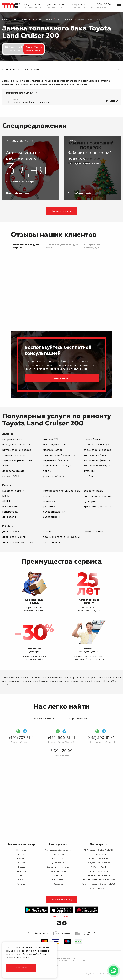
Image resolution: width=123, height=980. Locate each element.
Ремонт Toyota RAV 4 (98, 888)
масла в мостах (53, 450)
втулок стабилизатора (16, 450)
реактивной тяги (53, 476)
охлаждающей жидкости (59, 455)
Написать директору (61, 899)
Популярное (98, 844)
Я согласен (21, 968)
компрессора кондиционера (61, 491)
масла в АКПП (11, 476)
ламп (5, 466)
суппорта (90, 501)
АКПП (6, 501)
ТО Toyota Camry (98, 854)
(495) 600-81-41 (55, 4)
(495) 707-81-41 (32, 4)
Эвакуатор (58, 884)
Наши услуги (58, 844)
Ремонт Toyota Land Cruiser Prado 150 (98, 884)
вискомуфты (10, 506)
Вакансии (21, 880)
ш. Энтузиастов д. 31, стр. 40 (82, 7)
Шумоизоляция (93, 531)
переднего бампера (56, 460)
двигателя (9, 517)
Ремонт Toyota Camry (98, 871)
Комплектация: (11, 69)
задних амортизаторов (17, 460)
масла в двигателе (55, 444)
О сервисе (21, 850)
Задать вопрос (61, 378)
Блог (21, 876)
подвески (49, 501)
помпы (47, 471)
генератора (10, 512)
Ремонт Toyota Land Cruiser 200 (98, 880)
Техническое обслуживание (58, 850)
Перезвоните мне (78, 718)
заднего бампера (13, 455)
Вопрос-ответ (21, 871)
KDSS (5, 496)
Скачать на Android (61, 916)
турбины (89, 471)
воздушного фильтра (16, 444)
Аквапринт (58, 876)
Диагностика (10, 531)
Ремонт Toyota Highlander (98, 876)
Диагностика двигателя (17, 542)
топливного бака (95, 455)
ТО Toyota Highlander (98, 859)
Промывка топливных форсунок (63, 537)
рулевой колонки (54, 512)
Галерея (21, 863)
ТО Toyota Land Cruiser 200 (13, 49)
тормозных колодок (97, 466)
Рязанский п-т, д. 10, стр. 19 (57, 7)
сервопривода (93, 491)
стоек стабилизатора (97, 450)
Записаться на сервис (44, 718)
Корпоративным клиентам (58, 867)
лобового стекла (13, 471)
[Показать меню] (119, 5)
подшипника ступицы (57, 466)
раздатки (49, 506)
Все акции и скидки (61, 211)
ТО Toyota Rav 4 (98, 867)
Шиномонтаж (58, 880)
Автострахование (58, 871)
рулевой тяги (92, 439)
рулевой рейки (52, 517)
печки (46, 496)
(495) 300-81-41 (80, 4)
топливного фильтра (97, 460)
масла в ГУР (50, 439)
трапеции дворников (97, 506)
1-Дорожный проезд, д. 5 (33, 7)
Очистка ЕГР (50, 531)
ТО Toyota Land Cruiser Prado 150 (98, 850)
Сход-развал (51, 542)
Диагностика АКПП (14, 537)
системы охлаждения (97, 496)
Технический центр (21, 844)
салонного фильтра (96, 444)
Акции (21, 854)
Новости (21, 859)
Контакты (21, 884)
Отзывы (21, 867)
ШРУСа (88, 476)
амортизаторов (12, 439)
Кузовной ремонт (13, 491)
